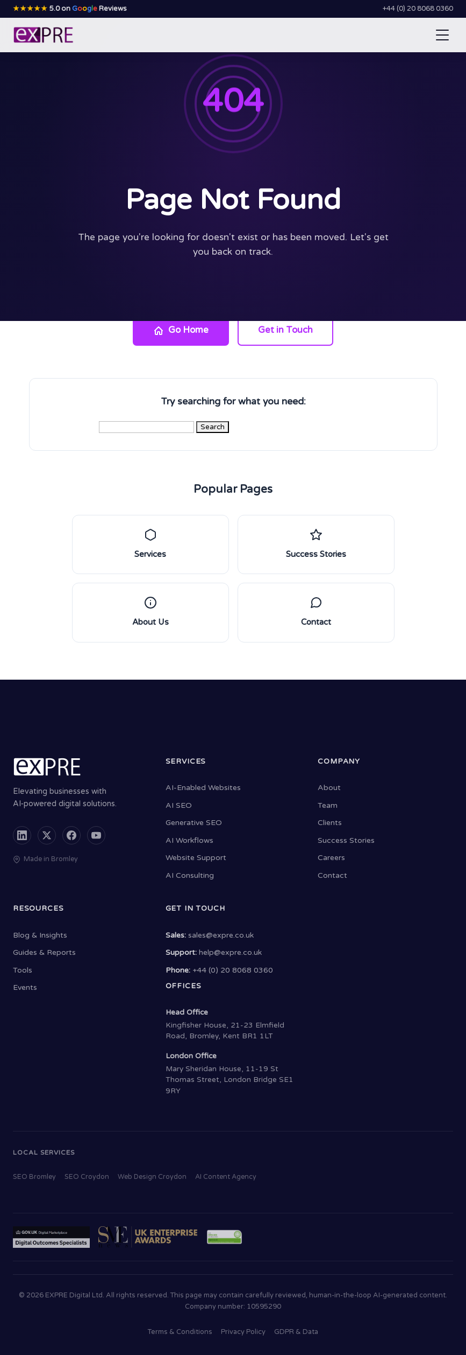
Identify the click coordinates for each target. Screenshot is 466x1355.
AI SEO (179, 805)
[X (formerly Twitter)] (47, 835)
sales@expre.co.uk (221, 935)
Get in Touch (285, 330)
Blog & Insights (40, 935)
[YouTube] (96, 835)
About (329, 787)
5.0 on (70, 8)
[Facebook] (71, 835)
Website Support (196, 857)
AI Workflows (189, 840)
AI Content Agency (225, 1177)
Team (328, 805)
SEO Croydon (86, 1177)
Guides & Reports (44, 952)
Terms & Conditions (180, 1332)
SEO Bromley (34, 1177)
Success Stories (346, 840)
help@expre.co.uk (230, 952)
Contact (332, 875)
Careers (331, 857)
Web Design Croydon (152, 1177)
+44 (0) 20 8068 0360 (418, 8)
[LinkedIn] (22, 835)
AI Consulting (190, 875)
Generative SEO (194, 822)
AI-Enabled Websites (203, 787)
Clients (330, 822)
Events (25, 987)
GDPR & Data (296, 1332)
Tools (22, 970)
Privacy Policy (243, 1332)
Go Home (181, 330)
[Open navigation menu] (442, 35)
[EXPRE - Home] (43, 35)
